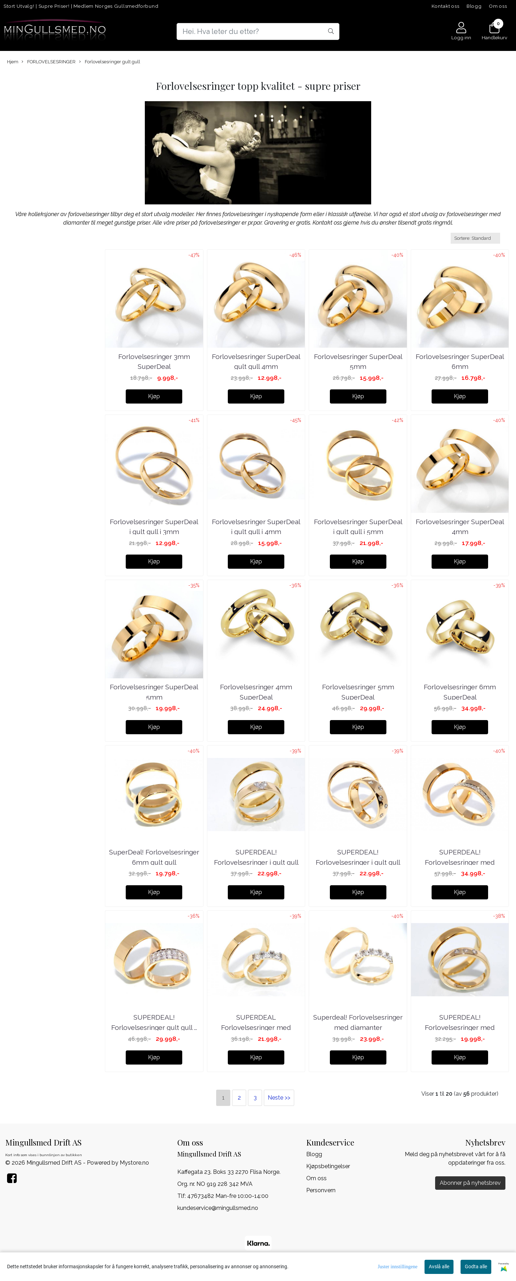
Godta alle (476, 1266)
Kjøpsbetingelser (328, 1166)
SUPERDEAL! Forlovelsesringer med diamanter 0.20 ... (460, 862)
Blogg (474, 6)
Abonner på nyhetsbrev (470, 1182)
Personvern (321, 1190)
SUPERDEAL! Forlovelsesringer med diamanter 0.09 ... (460, 1027)
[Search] (258, 31)
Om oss (498, 6)
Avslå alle (439, 1266)
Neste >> (279, 1097)
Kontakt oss (445, 6)
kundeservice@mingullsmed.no (217, 1208)
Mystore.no (134, 1162)
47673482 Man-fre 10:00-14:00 (227, 1196)
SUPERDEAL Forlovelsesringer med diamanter (256, 1027)
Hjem (12, 61)
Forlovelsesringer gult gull (109, 62)
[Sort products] (475, 238)
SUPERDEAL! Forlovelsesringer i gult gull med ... (256, 862)
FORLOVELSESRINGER (49, 62)
